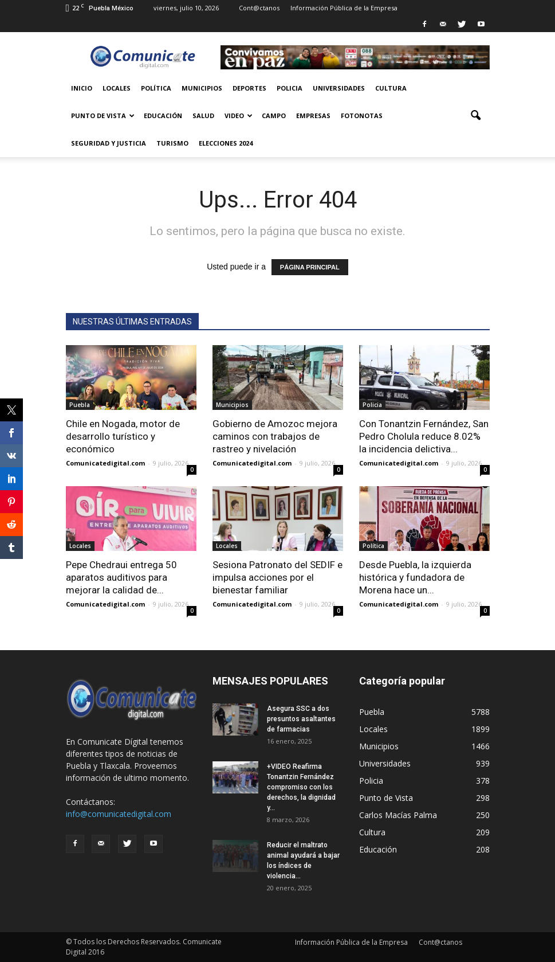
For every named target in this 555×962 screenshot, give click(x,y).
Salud (203, 115)
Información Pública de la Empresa (343, 7)
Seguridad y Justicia (108, 143)
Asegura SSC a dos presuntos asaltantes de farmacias (301, 719)
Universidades (339, 88)
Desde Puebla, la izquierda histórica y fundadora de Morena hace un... (415, 577)
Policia (289, 88)
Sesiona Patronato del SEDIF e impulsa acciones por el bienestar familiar (277, 577)
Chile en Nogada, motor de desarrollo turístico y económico (123, 436)
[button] (476, 116)
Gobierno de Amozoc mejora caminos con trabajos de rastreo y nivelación (274, 436)
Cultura (391, 88)
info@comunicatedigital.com (118, 813)
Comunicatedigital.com (105, 463)
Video (239, 115)
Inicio (81, 88)
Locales (117, 88)
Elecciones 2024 (226, 143)
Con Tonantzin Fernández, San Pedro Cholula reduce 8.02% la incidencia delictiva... (424, 436)
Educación (163, 115)
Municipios (202, 88)
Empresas (313, 115)
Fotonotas (362, 115)
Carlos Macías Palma (398, 815)
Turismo (172, 143)
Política (156, 88)
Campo (274, 115)
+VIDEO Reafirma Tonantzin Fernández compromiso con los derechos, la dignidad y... (301, 787)
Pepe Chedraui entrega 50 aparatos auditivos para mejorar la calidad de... (121, 577)
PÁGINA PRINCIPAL (310, 267)
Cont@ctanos (259, 7)
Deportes (249, 88)
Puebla (79, 405)
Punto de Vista (103, 115)
